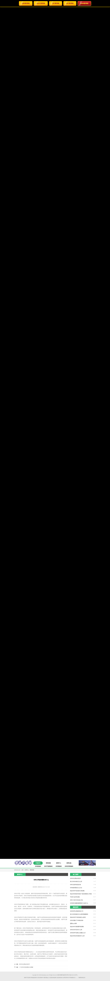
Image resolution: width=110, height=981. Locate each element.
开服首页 (38, 863)
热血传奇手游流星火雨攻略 (77, 890)
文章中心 (27, 870)
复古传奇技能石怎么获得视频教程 (79, 914)
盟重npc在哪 (73, 923)
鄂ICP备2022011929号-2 (72, 975)
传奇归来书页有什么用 (76, 929)
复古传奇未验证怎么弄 (76, 881)
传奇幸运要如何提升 (24, 964)
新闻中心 (58, 863)
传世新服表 (59, 866)
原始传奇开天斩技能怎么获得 (78, 917)
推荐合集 (69, 863)
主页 (22, 870)
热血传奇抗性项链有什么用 (77, 936)
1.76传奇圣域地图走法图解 (26, 967)
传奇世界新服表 (69, 866)
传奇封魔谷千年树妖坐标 (76, 920)
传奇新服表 (38, 866)
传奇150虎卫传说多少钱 (76, 900)
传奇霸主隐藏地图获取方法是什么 (79, 903)
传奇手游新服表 (48, 866)
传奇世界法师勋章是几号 (76, 911)
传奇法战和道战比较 (75, 884)
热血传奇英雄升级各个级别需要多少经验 (81, 894)
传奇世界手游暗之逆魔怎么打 (78, 932)
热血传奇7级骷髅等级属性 (77, 926)
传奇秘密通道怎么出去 (76, 887)
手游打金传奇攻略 (75, 897)
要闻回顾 (48, 863)
